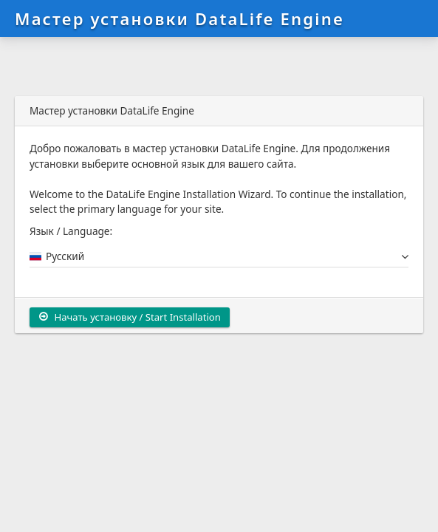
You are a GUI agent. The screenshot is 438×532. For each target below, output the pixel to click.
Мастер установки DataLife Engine (179, 18)
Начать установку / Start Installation (129, 317)
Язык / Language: (71, 231)
